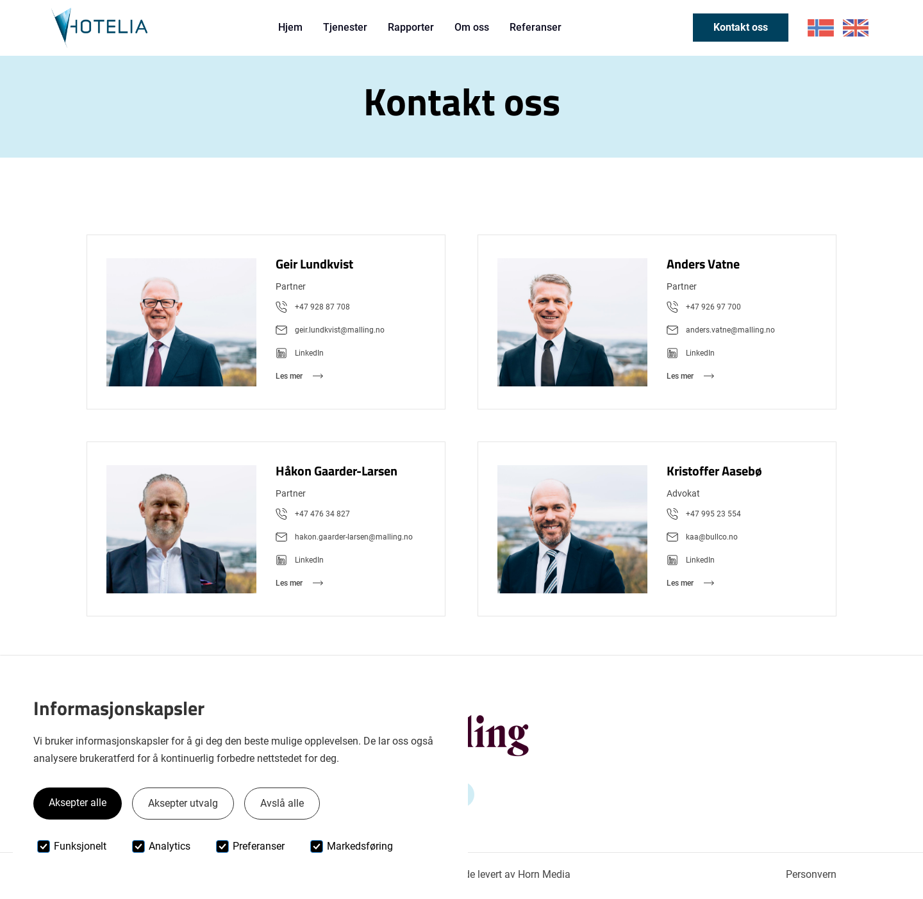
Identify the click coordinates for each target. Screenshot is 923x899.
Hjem (290, 27)
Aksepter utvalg (183, 803)
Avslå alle (282, 803)
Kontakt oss (740, 27)
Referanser (535, 27)
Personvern (811, 874)
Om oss (471, 27)
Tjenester (345, 27)
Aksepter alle (77, 802)
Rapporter (411, 27)
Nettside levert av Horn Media (504, 874)
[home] (99, 28)
